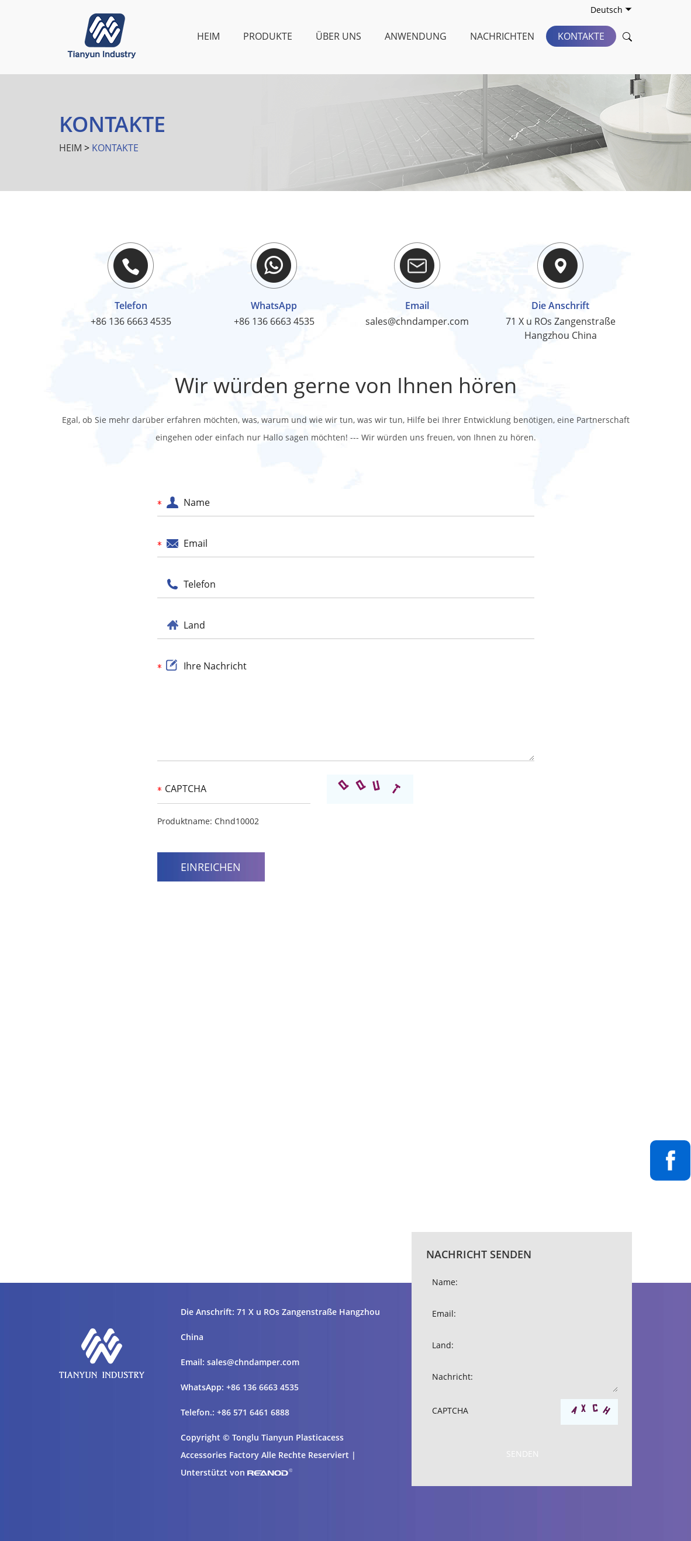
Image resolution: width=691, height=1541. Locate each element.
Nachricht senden (478, 1254)
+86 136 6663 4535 (274, 321)
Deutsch (611, 9)
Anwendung (416, 36)
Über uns (338, 36)
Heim (208, 36)
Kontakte (581, 36)
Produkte (267, 36)
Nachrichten (502, 36)
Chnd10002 (237, 821)
